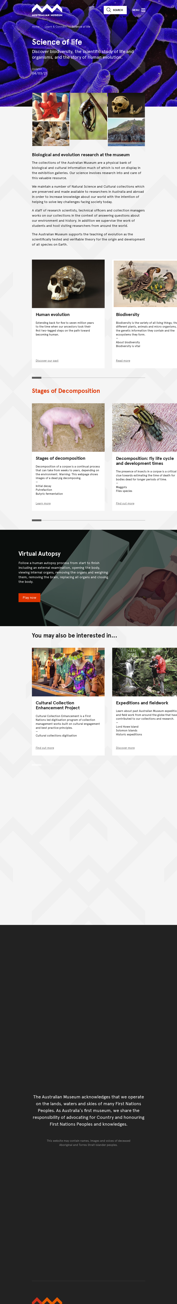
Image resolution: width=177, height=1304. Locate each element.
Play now (29, 597)
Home (35, 26)
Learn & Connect (56, 26)
